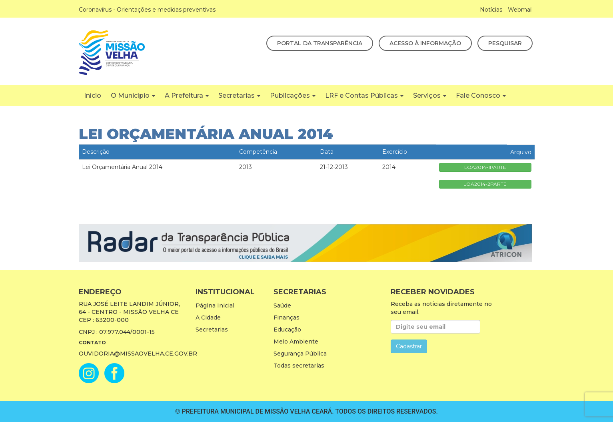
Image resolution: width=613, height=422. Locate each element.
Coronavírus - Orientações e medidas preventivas (147, 9)
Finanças (287, 317)
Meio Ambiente (296, 341)
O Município (133, 95)
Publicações (292, 95)
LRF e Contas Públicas (364, 95)
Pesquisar (505, 43)
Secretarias (239, 95)
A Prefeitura (187, 95)
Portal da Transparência (319, 43)
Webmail (520, 9)
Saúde (282, 305)
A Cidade (208, 317)
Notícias (491, 9)
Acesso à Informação (425, 43)
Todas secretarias (299, 365)
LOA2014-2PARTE (485, 184)
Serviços (429, 95)
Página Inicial (215, 305)
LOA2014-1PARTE (485, 167)
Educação (287, 329)
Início (92, 95)
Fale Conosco (481, 95)
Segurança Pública (300, 353)
